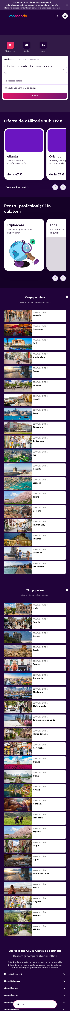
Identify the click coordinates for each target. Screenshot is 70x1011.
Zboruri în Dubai (11, 997)
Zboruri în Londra (12, 1004)
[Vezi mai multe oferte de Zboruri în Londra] (64, 1004)
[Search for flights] (10, 31)
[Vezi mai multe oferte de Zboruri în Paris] (64, 982)
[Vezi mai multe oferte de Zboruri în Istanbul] (64, 968)
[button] (67, 5)
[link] (53, 120)
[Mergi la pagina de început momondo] (18, 16)
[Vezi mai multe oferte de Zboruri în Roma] (64, 975)
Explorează (15, 212)
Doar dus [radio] (22, 46)
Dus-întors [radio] (8, 46)
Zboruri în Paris (11, 982)
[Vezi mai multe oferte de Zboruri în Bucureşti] (64, 961)
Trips (53, 212)
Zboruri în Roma (11, 975)
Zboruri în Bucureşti (13, 961)
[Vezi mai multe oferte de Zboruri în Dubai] (64, 996)
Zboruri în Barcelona (13, 990)
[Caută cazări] (26, 31)
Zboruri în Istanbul (12, 968)
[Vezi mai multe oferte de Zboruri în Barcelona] (64, 989)
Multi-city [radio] (34, 46)
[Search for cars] (43, 31)
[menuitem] (10, 33)
